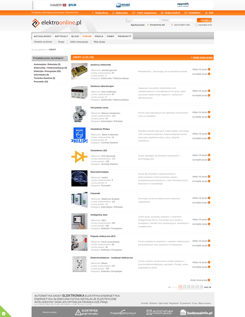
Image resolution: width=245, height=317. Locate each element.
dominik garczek (109, 70)
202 (113, 223)
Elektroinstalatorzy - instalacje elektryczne (112, 258)
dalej (208, 287)
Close (48, 289)
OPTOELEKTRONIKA (80, 302)
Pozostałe (105, 185)
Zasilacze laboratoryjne (102, 86)
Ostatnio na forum (43, 42)
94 (113, 73)
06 (201, 287)
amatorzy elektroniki (101, 65)
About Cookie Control (17, 289)
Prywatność (185, 303)
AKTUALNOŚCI (42, 36)
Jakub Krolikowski (109, 134)
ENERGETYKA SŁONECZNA (52, 299)
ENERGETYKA (110, 295)
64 (113, 94)
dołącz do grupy (199, 69)
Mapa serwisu (204, 303)
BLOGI (75, 36)
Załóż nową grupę (79, 42)
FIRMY (110, 36)
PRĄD (104, 302)
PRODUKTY (124, 36)
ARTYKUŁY (61, 36)
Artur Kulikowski (108, 92)
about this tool (44, 307)
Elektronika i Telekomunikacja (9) (50, 68)
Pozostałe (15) (41, 81)
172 (113, 159)
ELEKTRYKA (93, 295)
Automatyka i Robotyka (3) (47, 64)
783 (107, 268)
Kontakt (144, 303)
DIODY (57, 295)
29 (106, 118)
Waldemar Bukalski (110, 199)
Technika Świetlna (109, 142)
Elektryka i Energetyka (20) (47, 71)
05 (197, 287)
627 (113, 266)
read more (21, 312)
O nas (194, 303)
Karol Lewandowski (110, 242)
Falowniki (95, 193)
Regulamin (174, 303)
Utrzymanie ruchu (99, 107)
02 (184, 287)
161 (113, 201)
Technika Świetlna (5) (44, 78)
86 (113, 244)
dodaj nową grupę (203, 57)
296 (107, 226)
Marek (104, 263)
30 (106, 247)
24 (113, 137)
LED (64, 302)
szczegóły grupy (199, 74)
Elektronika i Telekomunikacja (115, 78)
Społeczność (138, 25)
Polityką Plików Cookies (27, 302)
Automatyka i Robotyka (112, 121)
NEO (103, 220)
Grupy (61, 42)
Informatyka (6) (41, 75)
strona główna (39, 50)
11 (106, 204)
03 (189, 287)
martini (104, 177)
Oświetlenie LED (99, 150)
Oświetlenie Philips (100, 129)
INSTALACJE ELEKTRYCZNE (98, 299)
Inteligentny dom (99, 215)
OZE (97, 302)
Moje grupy (99, 42)
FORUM (87, 36)
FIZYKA (75, 299)
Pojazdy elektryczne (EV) (103, 236)
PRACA (99, 36)
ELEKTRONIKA (73, 295)
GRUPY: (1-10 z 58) (83, 57)
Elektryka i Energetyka (111, 228)
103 (107, 161)
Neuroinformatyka (100, 172)
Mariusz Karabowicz (110, 113)
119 (113, 116)
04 (193, 287)
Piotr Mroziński (108, 156)
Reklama (153, 303)
